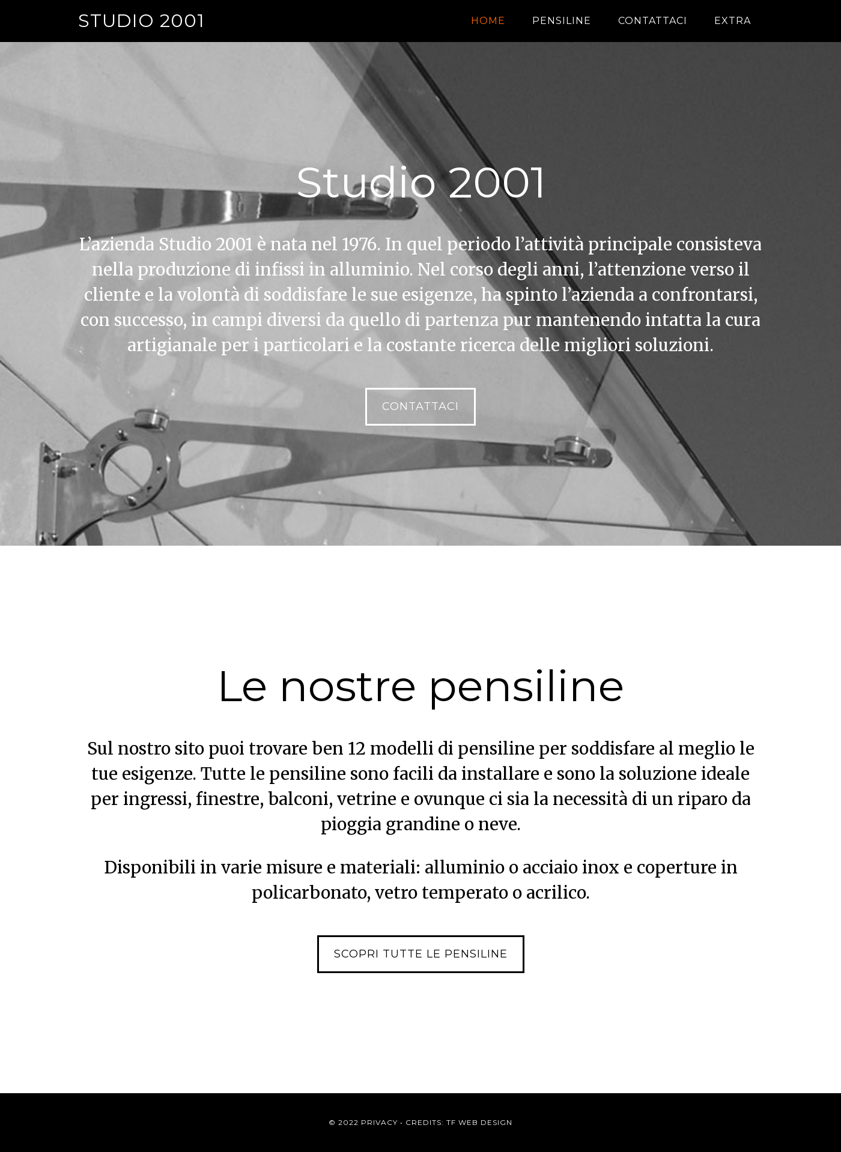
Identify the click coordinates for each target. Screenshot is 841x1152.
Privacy (379, 1122)
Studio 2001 (141, 21)
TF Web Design (479, 1122)
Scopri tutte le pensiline (421, 954)
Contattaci (420, 406)
